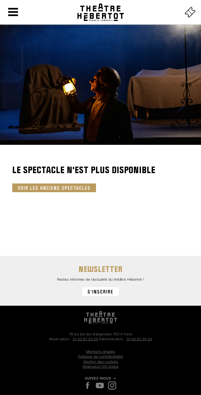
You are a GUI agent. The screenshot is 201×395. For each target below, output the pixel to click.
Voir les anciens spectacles (54, 188)
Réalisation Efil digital (100, 366)
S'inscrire (100, 292)
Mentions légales (100, 351)
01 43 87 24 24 (139, 339)
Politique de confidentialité (100, 356)
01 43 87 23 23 (85, 339)
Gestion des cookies (100, 361)
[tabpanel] (100, 89)
